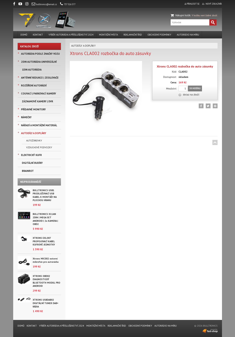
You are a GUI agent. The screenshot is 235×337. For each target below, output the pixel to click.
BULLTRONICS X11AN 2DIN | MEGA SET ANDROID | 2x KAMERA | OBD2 (45, 219)
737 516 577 (67, 4)
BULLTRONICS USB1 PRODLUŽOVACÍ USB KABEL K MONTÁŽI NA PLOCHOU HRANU (44, 195)
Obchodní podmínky (159, 34)
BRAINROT (28, 171)
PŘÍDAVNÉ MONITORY (33, 109)
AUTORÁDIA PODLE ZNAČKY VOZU (40, 53)
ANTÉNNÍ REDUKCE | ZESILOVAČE (40, 77)
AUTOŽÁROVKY (34, 140)
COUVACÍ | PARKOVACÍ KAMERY (38, 93)
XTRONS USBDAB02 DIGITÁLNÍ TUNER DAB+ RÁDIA (45, 303)
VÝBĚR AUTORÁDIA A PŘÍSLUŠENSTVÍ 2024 (71, 34)
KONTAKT (38, 34)
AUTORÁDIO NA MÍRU (188, 34)
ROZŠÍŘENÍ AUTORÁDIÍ (34, 85)
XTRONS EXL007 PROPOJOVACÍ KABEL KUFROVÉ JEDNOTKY (44, 241)
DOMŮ (24, 34)
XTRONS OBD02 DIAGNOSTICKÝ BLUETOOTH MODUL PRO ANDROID (46, 281)
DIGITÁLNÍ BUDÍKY (32, 162)
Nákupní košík (182, 15)
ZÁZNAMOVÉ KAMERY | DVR (37, 101)
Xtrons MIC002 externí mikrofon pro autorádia (46, 260)
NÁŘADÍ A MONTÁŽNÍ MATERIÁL (39, 125)
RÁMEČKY (26, 117)
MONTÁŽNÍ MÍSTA (108, 34)
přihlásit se (193, 3)
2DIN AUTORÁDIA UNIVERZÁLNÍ (39, 61)
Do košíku (194, 88)
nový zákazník (214, 3)
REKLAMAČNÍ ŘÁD (133, 34)
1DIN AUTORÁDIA (32, 69)
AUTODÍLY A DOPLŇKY (33, 133)
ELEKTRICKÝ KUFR (31, 155)
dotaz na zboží (189, 94)
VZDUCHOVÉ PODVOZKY (39, 147)
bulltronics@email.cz (44, 4)
